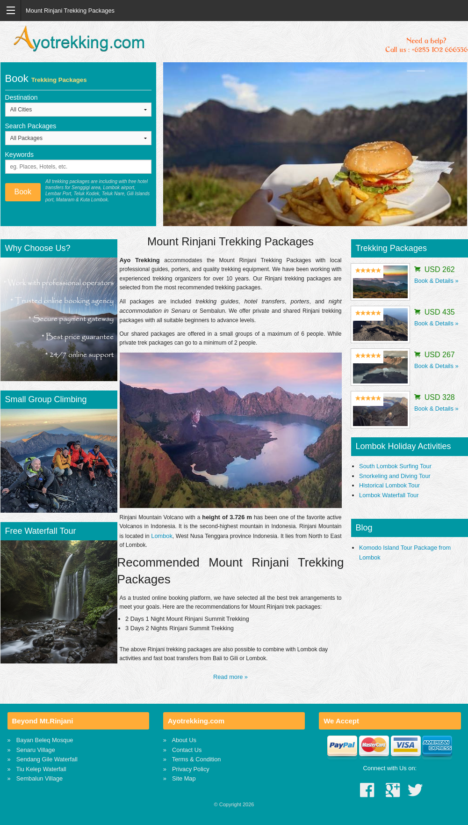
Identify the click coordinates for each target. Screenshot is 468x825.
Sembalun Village (39, 778)
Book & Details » (436, 280)
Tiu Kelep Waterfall (41, 769)
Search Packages (31, 126)
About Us (184, 740)
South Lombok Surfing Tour (395, 466)
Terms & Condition (196, 759)
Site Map (184, 778)
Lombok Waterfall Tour (388, 495)
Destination (21, 97)
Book (22, 192)
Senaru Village (35, 749)
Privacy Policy (190, 769)
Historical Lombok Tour (389, 485)
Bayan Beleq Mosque (44, 740)
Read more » (230, 676)
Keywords (19, 154)
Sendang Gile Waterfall (47, 759)
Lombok (162, 535)
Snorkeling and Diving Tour (395, 475)
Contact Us (187, 749)
